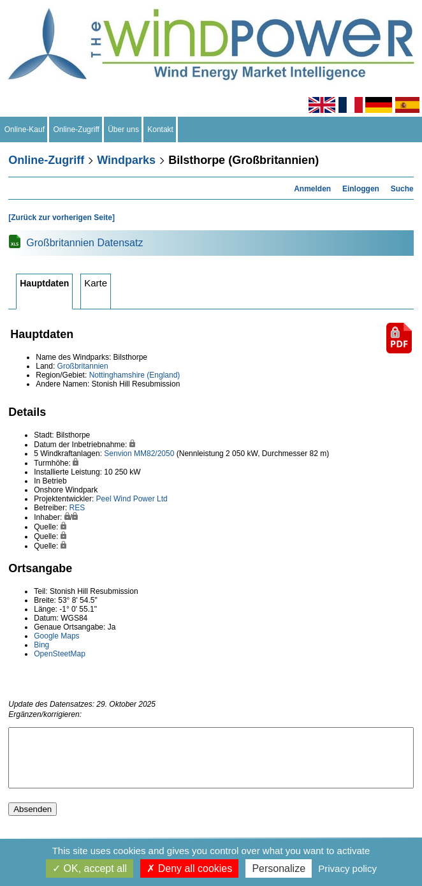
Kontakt (160, 129)
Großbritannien (82, 366)
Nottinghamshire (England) (134, 375)
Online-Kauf (24, 129)
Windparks (126, 160)
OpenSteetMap (59, 653)
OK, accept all (89, 868)
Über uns (123, 129)
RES (77, 507)
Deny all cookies (189, 868)
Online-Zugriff (76, 129)
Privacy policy (347, 868)
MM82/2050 (154, 453)
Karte (95, 282)
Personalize (278, 868)
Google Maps (56, 635)
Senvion (117, 453)
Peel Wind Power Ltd (132, 498)
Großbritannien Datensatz (84, 242)
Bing (41, 644)
